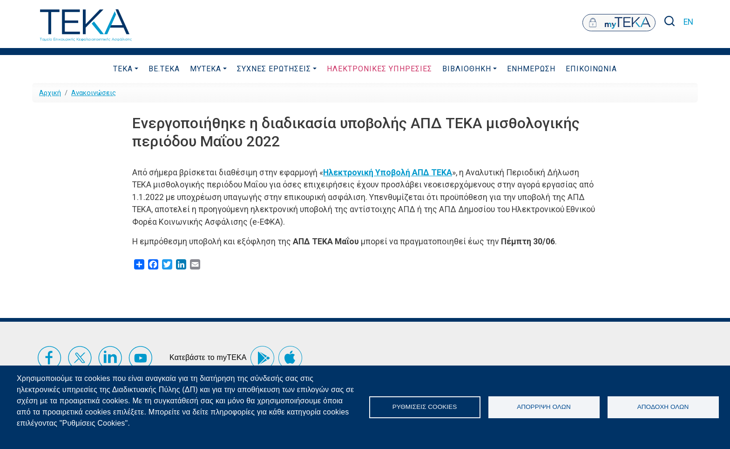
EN (688, 22)
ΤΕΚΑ (123, 68)
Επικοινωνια (591, 68)
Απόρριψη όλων (544, 406)
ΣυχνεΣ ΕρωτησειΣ (274, 68)
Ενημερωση (531, 68)
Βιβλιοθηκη (466, 68)
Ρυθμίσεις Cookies (424, 406)
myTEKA (205, 68)
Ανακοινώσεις (93, 93)
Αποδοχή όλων (663, 406)
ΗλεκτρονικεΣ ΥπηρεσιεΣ (379, 68)
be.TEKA (164, 68)
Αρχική (50, 93)
